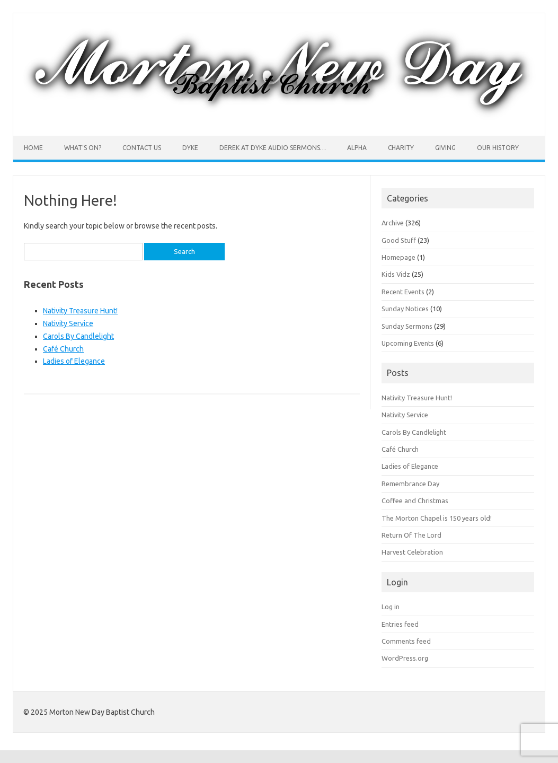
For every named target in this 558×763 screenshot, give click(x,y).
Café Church (63, 349)
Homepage (398, 257)
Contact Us (141, 147)
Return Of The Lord (411, 535)
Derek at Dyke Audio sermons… (272, 147)
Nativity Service (68, 323)
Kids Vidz (396, 274)
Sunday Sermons (407, 326)
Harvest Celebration (412, 552)
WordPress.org (405, 658)
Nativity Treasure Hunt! (80, 310)
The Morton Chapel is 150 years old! (437, 518)
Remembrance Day (410, 483)
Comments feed (406, 641)
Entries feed (400, 624)
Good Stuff (399, 240)
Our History (498, 147)
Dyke (190, 147)
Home (33, 147)
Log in (391, 606)
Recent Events (403, 291)
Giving (445, 147)
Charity (401, 147)
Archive (393, 222)
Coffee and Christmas (415, 500)
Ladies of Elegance (74, 361)
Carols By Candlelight (78, 336)
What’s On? (82, 147)
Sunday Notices (405, 308)
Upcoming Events (408, 343)
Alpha (357, 147)
